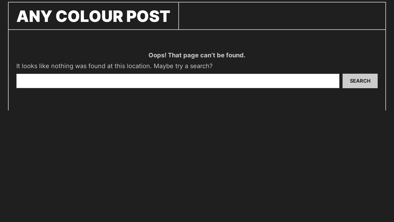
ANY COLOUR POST (93, 16)
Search (360, 81)
